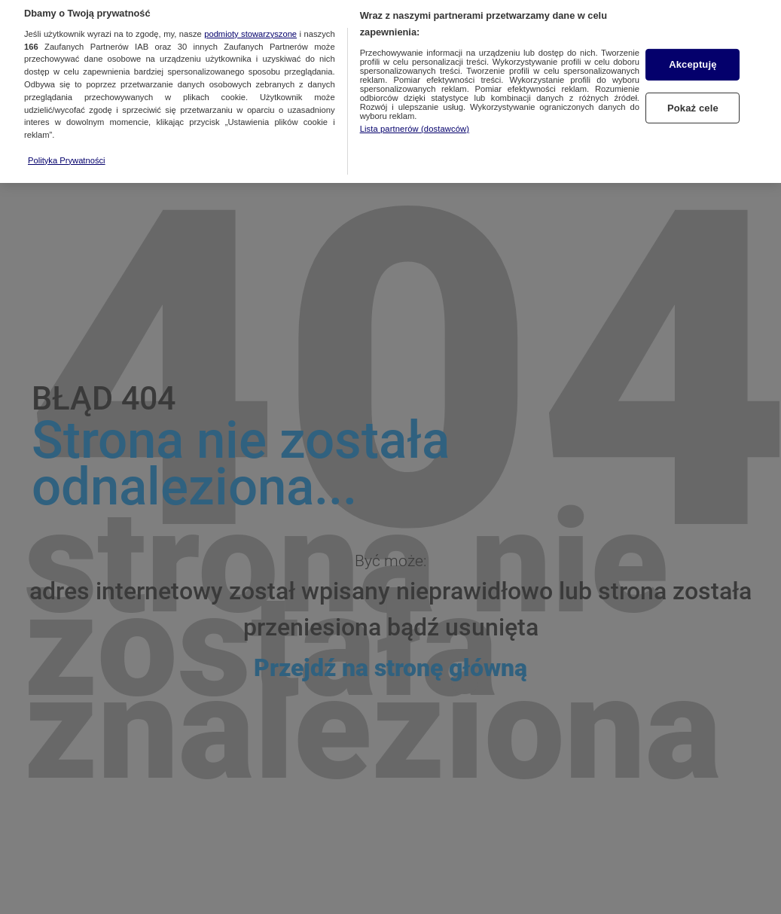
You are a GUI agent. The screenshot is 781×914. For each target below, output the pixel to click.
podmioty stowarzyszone (250, 27)
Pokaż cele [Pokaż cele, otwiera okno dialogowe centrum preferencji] (692, 102)
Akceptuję (692, 58)
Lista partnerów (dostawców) (414, 121)
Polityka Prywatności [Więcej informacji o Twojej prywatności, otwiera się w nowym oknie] (66, 153)
